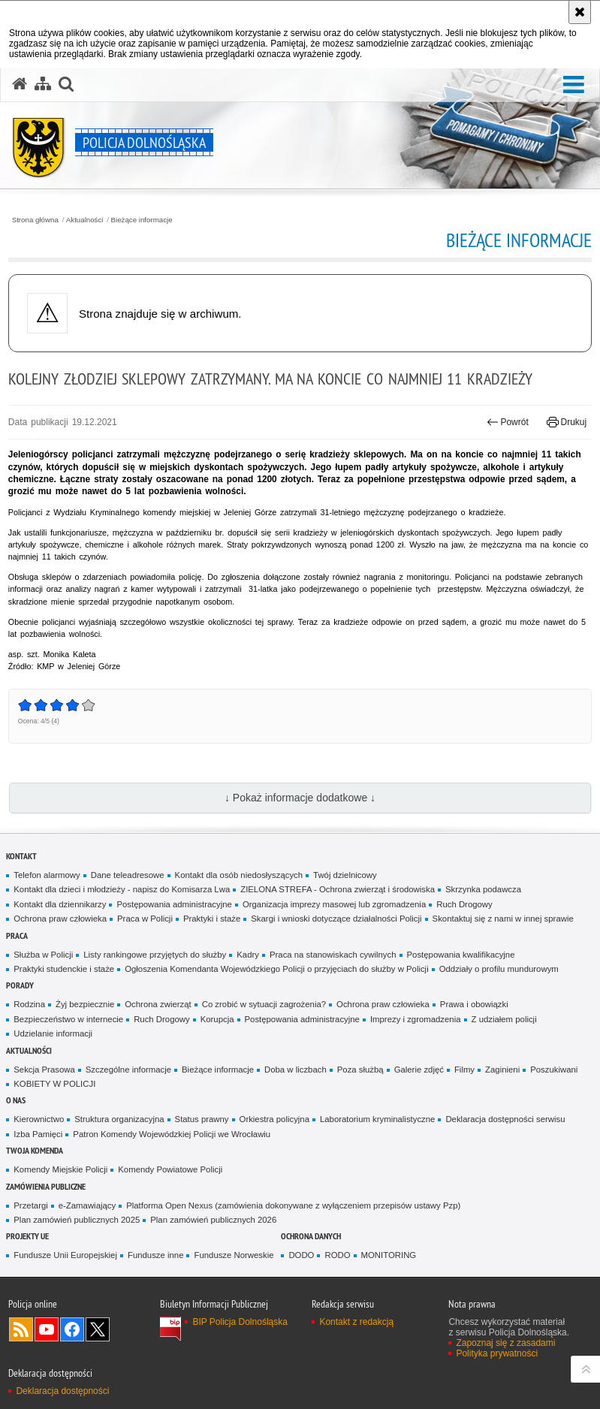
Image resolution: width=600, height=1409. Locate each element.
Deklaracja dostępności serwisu (505, 1119)
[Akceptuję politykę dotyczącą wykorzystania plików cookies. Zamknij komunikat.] (579, 12)
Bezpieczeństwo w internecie (68, 1019)
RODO (337, 1255)
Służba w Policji (43, 954)
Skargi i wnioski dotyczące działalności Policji (336, 918)
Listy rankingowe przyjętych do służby (154, 954)
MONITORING (389, 1255)
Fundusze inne (156, 1255)
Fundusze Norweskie (233, 1255)
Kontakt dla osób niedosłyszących (239, 874)
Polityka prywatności (497, 1353)
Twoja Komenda (34, 1150)
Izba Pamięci (38, 1134)
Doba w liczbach (295, 1069)
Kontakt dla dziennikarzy (60, 904)
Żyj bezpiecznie (85, 1004)
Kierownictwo (39, 1119)
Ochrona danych (311, 1236)
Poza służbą (360, 1069)
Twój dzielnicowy (345, 874)
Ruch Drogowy (464, 904)
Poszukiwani (553, 1069)
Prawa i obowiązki (474, 1004)
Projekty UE (27, 1236)
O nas (16, 1100)
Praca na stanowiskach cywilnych (333, 954)
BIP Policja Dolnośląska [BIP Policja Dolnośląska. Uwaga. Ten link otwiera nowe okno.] (240, 1322)
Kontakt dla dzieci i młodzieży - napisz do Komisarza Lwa (122, 889)
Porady (20, 985)
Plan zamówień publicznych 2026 (213, 1219)
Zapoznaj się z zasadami (505, 1343)
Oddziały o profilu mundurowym (499, 968)
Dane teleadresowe (127, 874)
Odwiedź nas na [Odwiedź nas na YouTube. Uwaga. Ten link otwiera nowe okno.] (47, 1329)
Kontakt (21, 855)
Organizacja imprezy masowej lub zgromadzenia (334, 904)
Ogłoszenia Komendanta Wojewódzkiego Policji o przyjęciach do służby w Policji (277, 968)
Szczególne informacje (128, 1069)
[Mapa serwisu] (43, 84)
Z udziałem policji (504, 1019)
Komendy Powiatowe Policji (170, 1169)
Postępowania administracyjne (173, 904)
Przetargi (30, 1205)
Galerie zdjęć (419, 1069)
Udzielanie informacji (53, 1033)
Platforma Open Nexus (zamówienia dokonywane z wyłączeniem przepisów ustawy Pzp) (293, 1205)
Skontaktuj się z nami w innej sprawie (503, 918)
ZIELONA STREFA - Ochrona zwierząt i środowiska (337, 889)
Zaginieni (502, 1069)
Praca (17, 935)
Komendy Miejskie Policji (60, 1169)
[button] (66, 84)
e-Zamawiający (87, 1205)
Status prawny (202, 1119)
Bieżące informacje (142, 220)
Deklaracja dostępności (62, 1391)
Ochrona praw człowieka (60, 918)
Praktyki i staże (211, 918)
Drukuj (566, 422)
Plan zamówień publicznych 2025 (77, 1219)
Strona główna (35, 220)
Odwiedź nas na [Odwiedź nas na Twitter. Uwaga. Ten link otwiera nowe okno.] (98, 1329)
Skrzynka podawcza (483, 889)
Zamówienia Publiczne (46, 1186)
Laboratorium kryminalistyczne (377, 1119)
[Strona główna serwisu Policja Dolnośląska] (19, 84)
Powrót (508, 422)
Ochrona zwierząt (158, 1004)
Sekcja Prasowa (44, 1069)
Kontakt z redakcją (356, 1322)
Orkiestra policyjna (274, 1119)
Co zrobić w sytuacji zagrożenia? (264, 1004)
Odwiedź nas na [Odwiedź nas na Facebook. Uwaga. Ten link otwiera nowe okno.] (72, 1329)
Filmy (464, 1069)
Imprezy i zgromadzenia (415, 1019)
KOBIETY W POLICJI (54, 1083)
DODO (301, 1255)
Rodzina (29, 1004)
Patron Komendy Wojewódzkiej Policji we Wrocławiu (171, 1134)
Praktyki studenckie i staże (64, 968)
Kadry (248, 954)
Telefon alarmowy (47, 874)
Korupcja (217, 1019)
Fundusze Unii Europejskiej (65, 1255)
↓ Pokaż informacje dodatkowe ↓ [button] (300, 798)
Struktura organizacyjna (119, 1119)
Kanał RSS (21, 1329)
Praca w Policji (145, 918)
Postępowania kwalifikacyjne (461, 954)
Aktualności (85, 220)
